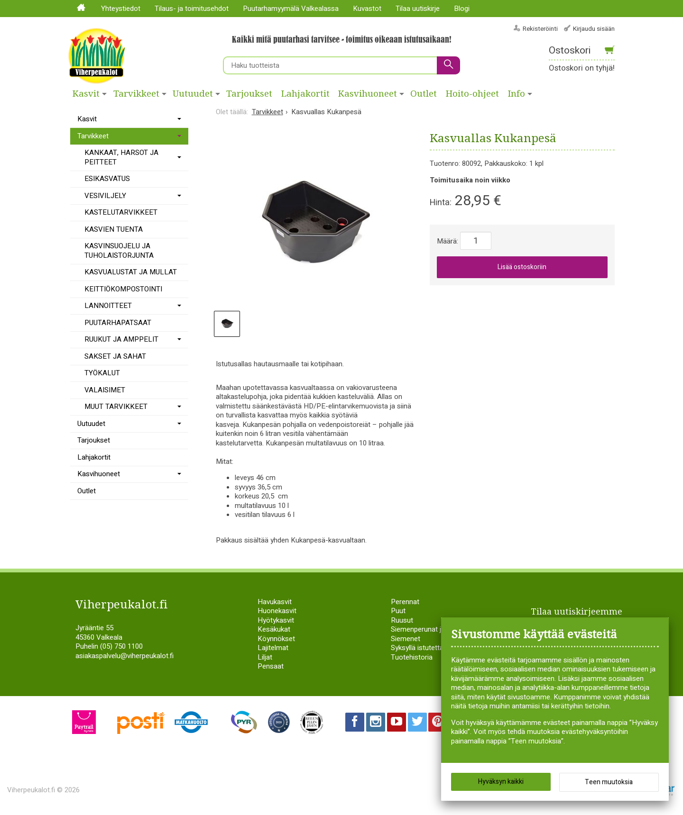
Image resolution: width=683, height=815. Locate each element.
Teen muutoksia (609, 782)
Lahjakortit (305, 94)
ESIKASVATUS (107, 178)
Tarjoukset (249, 94)
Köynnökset (276, 639)
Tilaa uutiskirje (418, 8)
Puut (398, 611)
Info (516, 94)
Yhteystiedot (120, 8)
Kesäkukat (274, 629)
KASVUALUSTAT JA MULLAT (130, 272)
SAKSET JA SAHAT (115, 356)
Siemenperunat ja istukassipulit (439, 629)
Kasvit (86, 94)
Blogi (462, 8)
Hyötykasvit (276, 620)
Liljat (265, 657)
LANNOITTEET (108, 305)
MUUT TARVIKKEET (116, 406)
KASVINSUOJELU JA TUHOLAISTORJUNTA (119, 251)
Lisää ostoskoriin (522, 267)
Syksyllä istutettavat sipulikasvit (440, 648)
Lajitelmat (273, 648)
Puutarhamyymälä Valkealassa (291, 8)
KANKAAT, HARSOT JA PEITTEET (121, 157)
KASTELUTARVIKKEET (120, 212)
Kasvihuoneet (367, 94)
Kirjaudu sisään (594, 28)
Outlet (423, 94)
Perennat (405, 602)
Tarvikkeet (136, 94)
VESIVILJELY (105, 195)
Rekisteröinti (540, 28)
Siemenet (405, 639)
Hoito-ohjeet (472, 94)
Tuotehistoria (412, 657)
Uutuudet (193, 94)
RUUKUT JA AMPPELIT (121, 339)
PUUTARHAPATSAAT (117, 322)
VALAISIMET (104, 390)
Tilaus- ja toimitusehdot (192, 8)
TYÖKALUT (102, 373)
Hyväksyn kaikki (501, 782)
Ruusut (402, 620)
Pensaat (271, 666)
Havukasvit (275, 602)
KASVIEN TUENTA (113, 229)
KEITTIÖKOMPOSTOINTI (123, 289)
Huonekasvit (277, 611)
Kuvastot (367, 8)
